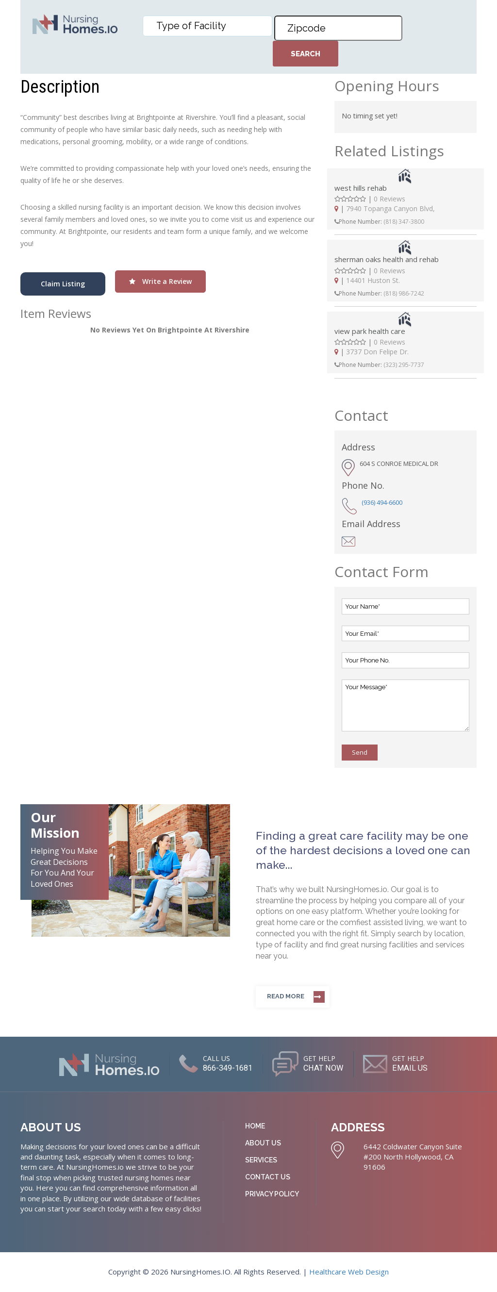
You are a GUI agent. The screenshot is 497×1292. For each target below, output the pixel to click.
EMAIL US (420, 1068)
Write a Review (160, 281)
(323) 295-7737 (403, 365)
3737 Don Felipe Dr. (377, 351)
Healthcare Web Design (349, 1271)
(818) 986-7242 (403, 293)
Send (359, 752)
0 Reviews (389, 198)
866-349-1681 (219, 1068)
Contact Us (267, 1177)
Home (255, 1126)
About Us (263, 1143)
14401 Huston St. (373, 280)
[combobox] (207, 26)
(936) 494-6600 (382, 502)
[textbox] (210, 26)
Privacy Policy (272, 1194)
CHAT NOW (325, 1068)
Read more (285, 996)
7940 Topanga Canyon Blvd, (390, 208)
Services (261, 1160)
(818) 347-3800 (403, 221)
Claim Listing (63, 283)
